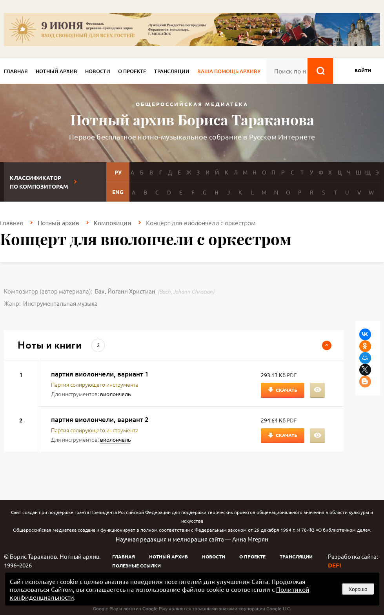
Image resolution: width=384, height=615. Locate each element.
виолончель (115, 393)
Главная (16, 71)
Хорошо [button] (358, 589)
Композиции (112, 222)
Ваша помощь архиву (228, 71)
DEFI (334, 565)
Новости (97, 71)
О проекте (132, 71)
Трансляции (171, 71)
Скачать (286, 390)
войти (363, 70)
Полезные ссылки (136, 565)
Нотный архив (56, 71)
